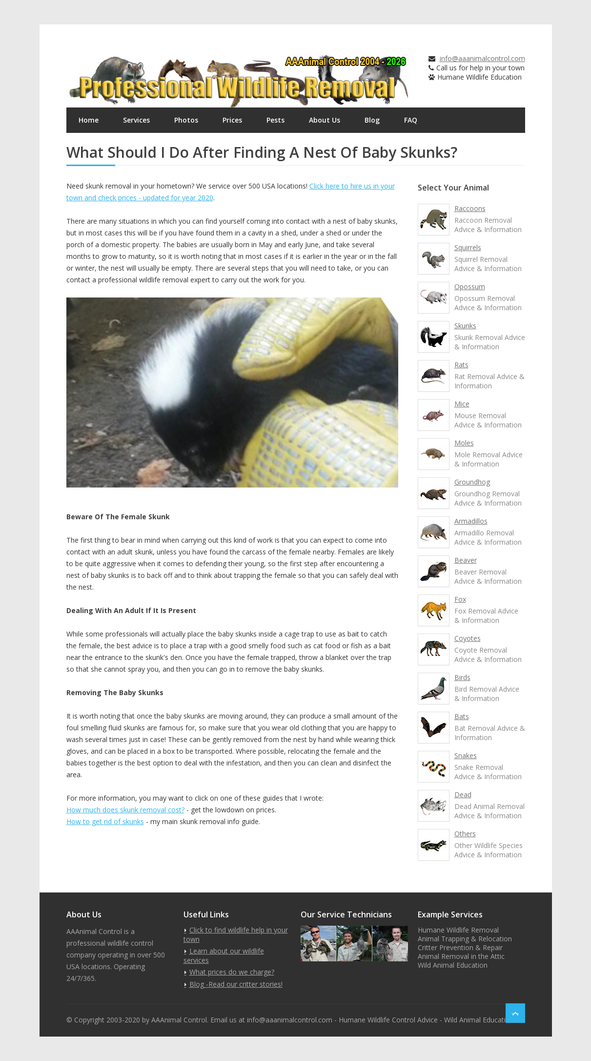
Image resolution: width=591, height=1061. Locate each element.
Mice (461, 403)
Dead (462, 794)
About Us (324, 120)
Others (465, 833)
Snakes (465, 755)
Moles (464, 442)
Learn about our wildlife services (223, 955)
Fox (460, 599)
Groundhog (472, 482)
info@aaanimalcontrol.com (482, 58)
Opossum (469, 286)
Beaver (465, 560)
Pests (275, 120)
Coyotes (467, 638)
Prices (232, 120)
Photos (186, 120)
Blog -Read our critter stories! (236, 984)
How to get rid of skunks (105, 821)
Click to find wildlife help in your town (235, 934)
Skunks (465, 325)
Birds (462, 677)
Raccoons (470, 208)
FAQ (410, 120)
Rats (461, 364)
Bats (461, 716)
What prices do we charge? (231, 971)
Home (89, 120)
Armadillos (471, 521)
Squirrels (467, 247)
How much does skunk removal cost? (125, 809)
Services (136, 120)
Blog (372, 120)
